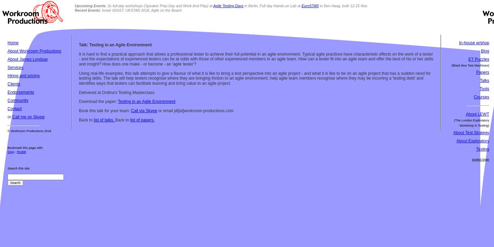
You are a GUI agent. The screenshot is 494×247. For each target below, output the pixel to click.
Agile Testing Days (228, 6)
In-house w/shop (474, 42)
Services (15, 67)
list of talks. (104, 120)
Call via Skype (144, 110)
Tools (484, 88)
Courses (481, 97)
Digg (11, 152)
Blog (485, 51)
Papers (482, 72)
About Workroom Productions (34, 51)
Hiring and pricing (23, 75)
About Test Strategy (471, 132)
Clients (14, 84)
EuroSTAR (310, 6)
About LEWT (477, 114)
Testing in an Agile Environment (146, 101)
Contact (15, 108)
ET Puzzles (479, 59)
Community (18, 100)
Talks (484, 80)
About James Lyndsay (28, 59)
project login (480, 159)
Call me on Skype (28, 117)
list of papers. (142, 120)
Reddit (21, 152)
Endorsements (21, 92)
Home (13, 42)
